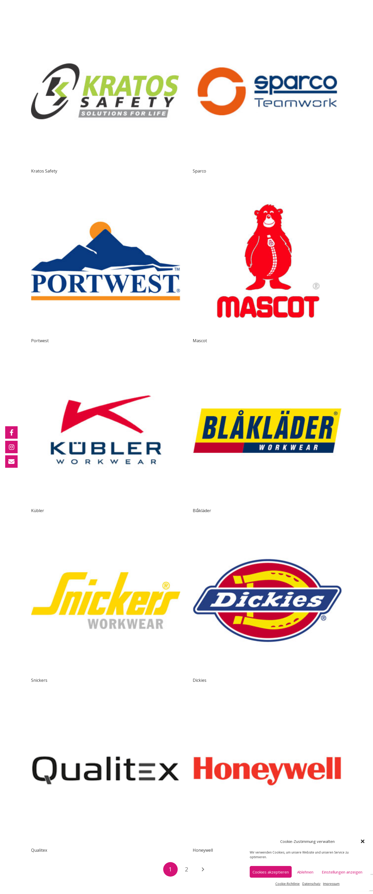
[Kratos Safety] (105, 20)
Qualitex (39, 850)
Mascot (200, 340)
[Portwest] (105, 190)
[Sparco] (267, 20)
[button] (362, 841)
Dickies (199, 680)
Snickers (39, 680)
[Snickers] (105, 529)
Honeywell (203, 850)
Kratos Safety (44, 171)
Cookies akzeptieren (271, 872)
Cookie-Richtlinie (287, 884)
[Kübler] (105, 360)
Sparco (199, 171)
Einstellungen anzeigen (342, 872)
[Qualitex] (105, 699)
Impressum (331, 884)
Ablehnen (305, 872)
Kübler (37, 510)
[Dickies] (267, 529)
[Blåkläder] (267, 360)
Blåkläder (202, 510)
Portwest (40, 340)
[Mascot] (267, 190)
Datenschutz (311, 884)
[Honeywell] (267, 699)
